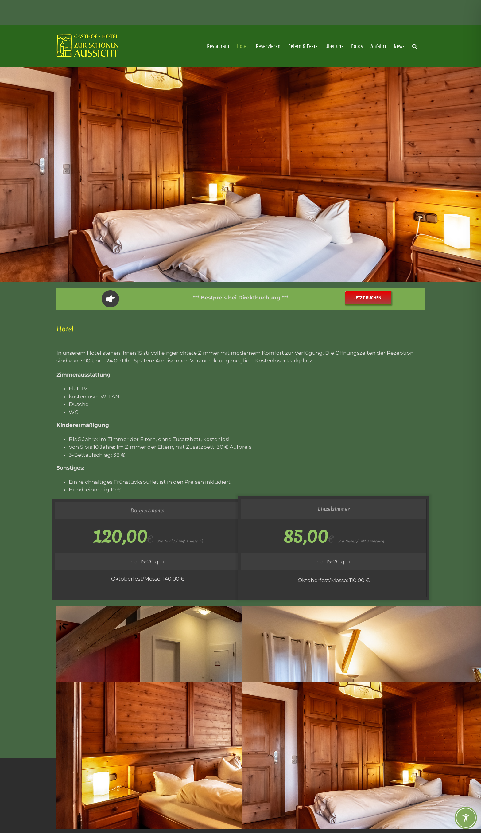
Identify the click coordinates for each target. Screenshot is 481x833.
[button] (414, 63)
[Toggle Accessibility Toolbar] (465, 817)
